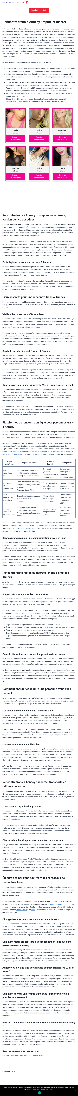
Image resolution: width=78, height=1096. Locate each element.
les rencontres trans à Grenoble (14, 454)
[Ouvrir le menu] (74, 3)
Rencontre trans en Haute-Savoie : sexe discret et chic (22, 1056)
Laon (33, 910)
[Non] (75, 1091)
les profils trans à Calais (27, 528)
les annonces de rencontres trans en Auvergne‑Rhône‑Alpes (31, 526)
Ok (39, 1093)
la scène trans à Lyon (67, 452)
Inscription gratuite (39, 10)
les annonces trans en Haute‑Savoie (61, 904)
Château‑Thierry (22, 910)
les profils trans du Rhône (44, 454)
